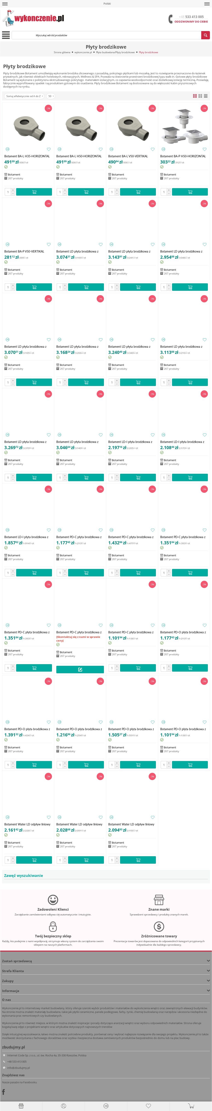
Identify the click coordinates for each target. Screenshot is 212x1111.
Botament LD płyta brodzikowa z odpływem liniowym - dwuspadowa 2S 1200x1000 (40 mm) (131, 346)
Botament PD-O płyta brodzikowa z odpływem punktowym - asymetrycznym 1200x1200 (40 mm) (27, 729)
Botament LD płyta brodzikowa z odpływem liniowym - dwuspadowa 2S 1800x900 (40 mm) (27, 442)
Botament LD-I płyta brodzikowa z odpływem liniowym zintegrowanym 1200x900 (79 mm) (183, 442)
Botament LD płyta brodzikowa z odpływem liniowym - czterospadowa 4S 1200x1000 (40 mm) (132, 251)
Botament (14, 174)
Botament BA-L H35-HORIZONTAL (27, 156)
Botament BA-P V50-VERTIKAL (24, 251)
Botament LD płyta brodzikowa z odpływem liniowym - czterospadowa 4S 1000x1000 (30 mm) (80, 251)
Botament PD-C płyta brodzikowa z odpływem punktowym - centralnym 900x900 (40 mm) (131, 632)
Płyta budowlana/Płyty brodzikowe (115, 52)
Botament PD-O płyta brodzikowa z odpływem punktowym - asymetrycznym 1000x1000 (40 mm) (183, 632)
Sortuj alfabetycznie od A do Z (24, 96)
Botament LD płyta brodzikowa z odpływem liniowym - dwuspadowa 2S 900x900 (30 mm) (79, 442)
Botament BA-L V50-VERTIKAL (128, 156)
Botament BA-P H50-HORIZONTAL (183, 156)
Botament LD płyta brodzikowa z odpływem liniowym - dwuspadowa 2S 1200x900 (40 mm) (183, 346)
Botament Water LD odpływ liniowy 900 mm (131, 824)
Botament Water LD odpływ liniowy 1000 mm (27, 824)
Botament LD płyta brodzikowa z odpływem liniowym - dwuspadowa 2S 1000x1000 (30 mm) (79, 346)
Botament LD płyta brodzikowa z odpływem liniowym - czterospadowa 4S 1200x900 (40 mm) (184, 251)
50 (51, 96)
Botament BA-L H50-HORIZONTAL (79, 156)
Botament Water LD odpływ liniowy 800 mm (79, 824)
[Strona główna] (21, 1106)
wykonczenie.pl (83, 52)
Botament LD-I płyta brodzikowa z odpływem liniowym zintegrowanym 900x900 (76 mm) (27, 537)
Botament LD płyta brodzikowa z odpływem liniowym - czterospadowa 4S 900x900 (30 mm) (28, 346)
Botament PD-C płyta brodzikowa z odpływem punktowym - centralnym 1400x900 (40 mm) (27, 632)
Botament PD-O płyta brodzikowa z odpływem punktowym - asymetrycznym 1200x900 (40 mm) (79, 729)
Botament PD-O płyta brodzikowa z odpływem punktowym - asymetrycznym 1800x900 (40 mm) (131, 729)
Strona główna (62, 52)
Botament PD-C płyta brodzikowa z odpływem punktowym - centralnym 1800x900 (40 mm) (79, 632)
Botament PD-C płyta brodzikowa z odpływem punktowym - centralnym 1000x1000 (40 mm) (79, 537)
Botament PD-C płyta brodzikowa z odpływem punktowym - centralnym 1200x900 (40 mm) (183, 537)
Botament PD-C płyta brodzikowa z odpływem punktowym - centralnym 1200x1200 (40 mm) (131, 537)
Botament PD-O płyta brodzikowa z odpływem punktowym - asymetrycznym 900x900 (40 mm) (183, 729)
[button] (5, 4)
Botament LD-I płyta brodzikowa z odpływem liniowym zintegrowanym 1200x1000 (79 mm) (131, 442)
